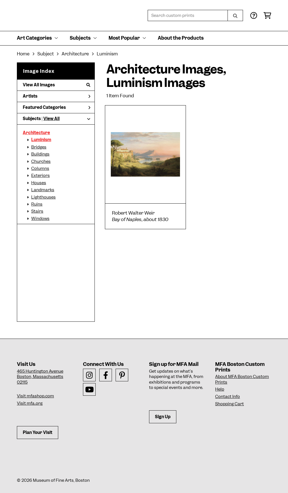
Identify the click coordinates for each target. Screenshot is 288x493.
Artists (56, 96)
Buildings (40, 154)
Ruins (36, 204)
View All (51, 118)
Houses (38, 183)
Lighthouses (43, 197)
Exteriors (40, 175)
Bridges (38, 147)
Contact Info (227, 396)
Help (219, 389)
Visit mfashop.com (35, 396)
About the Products (181, 38)
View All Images (56, 85)
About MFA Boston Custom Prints (242, 379)
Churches (41, 161)
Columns (40, 168)
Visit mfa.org (29, 403)
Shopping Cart (229, 404)
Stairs (37, 211)
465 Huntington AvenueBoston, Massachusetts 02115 (40, 376)
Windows (40, 218)
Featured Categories (56, 107)
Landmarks (42, 190)
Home (23, 54)
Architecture (36, 133)
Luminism (41, 140)
